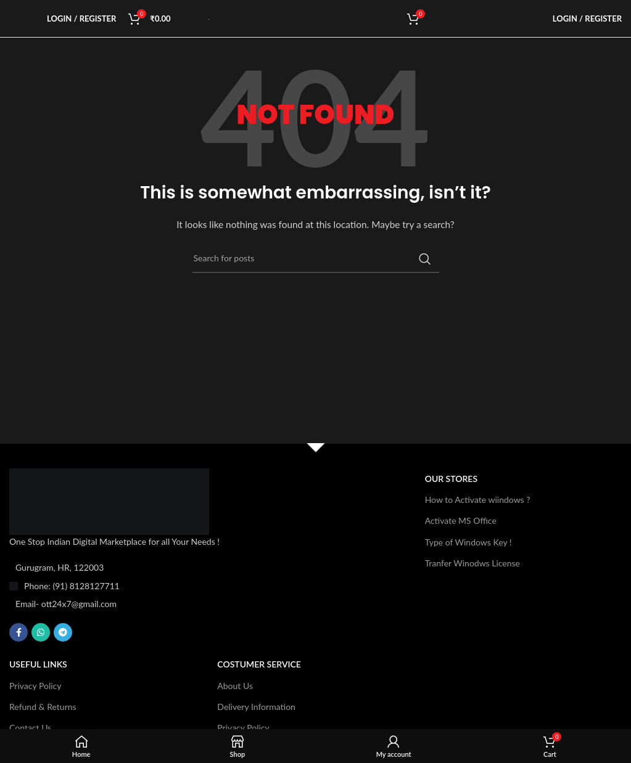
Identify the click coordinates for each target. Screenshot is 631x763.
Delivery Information (256, 706)
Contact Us (30, 727)
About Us (235, 685)
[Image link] (109, 500)
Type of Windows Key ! (468, 542)
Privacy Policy (35, 685)
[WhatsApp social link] (40, 632)
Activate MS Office (461, 520)
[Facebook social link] (18, 632)
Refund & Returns (42, 706)
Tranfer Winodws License (472, 563)
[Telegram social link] (63, 632)
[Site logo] (208, 18)
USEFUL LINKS (38, 664)
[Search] (315, 259)
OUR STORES (451, 478)
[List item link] (136, 586)
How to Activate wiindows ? (477, 499)
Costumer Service (259, 664)
